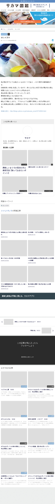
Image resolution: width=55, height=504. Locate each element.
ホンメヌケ (6, 205)
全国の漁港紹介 (26, 10)
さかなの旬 (3, 10)
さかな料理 (18, 10)
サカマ (27, 138)
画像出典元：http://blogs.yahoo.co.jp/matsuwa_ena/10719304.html (23, 111)
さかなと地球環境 (41, 10)
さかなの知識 (11, 10)
